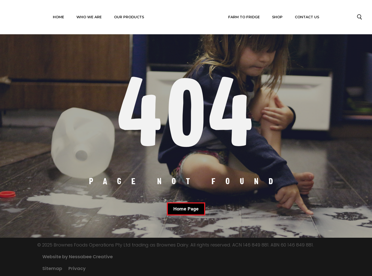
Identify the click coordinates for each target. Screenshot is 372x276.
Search (359, 18)
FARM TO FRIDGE (244, 17)
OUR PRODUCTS (129, 17)
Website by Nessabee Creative (77, 256)
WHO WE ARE (89, 17)
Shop (277, 17)
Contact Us (307, 17)
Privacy (77, 268)
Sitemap (52, 268)
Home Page (186, 209)
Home (58, 17)
